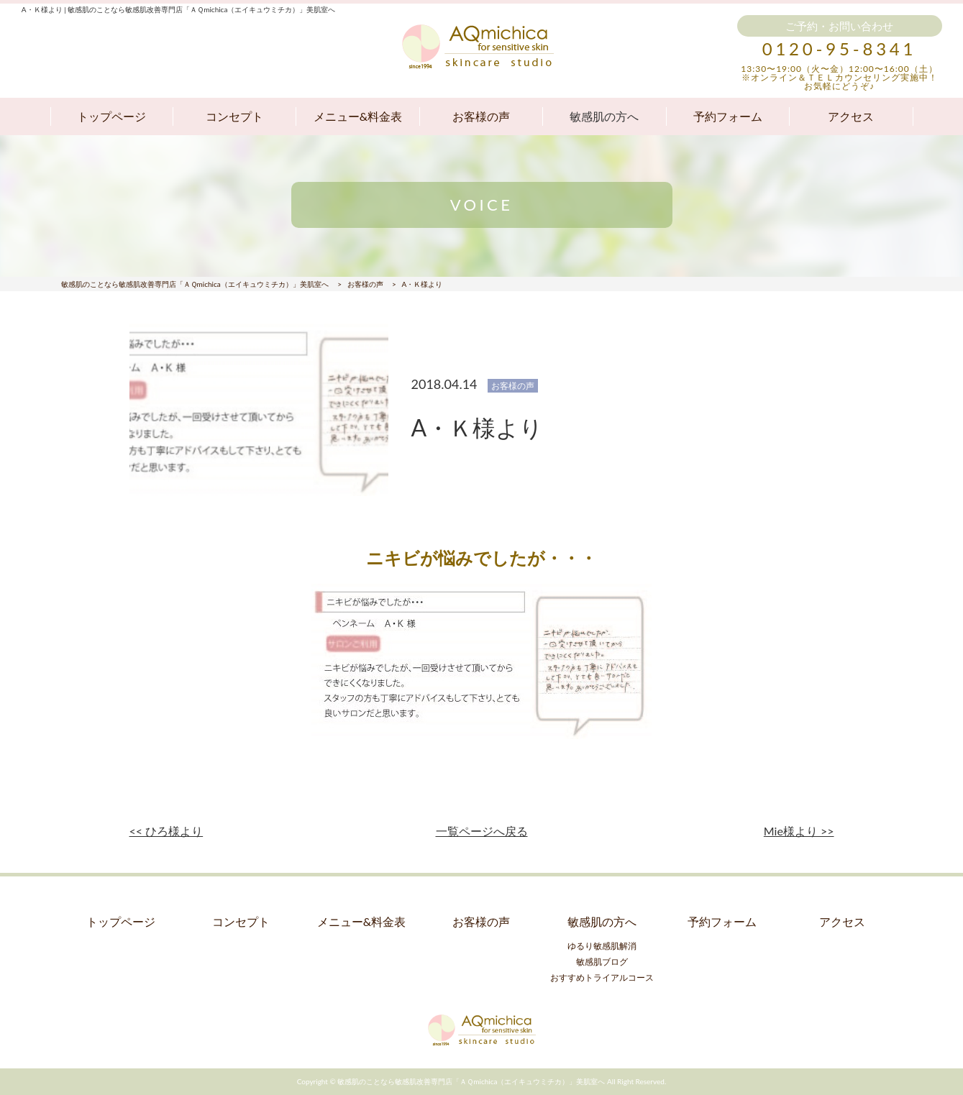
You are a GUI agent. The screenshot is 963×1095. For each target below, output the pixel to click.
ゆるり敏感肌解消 (601, 945)
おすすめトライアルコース (602, 977)
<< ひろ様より (166, 831)
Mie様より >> (799, 831)
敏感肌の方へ (604, 116)
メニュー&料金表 (358, 116)
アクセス (851, 116)
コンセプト (234, 116)
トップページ (111, 116)
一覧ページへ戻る (482, 831)
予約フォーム (727, 116)
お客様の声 (481, 116)
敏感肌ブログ (602, 961)
